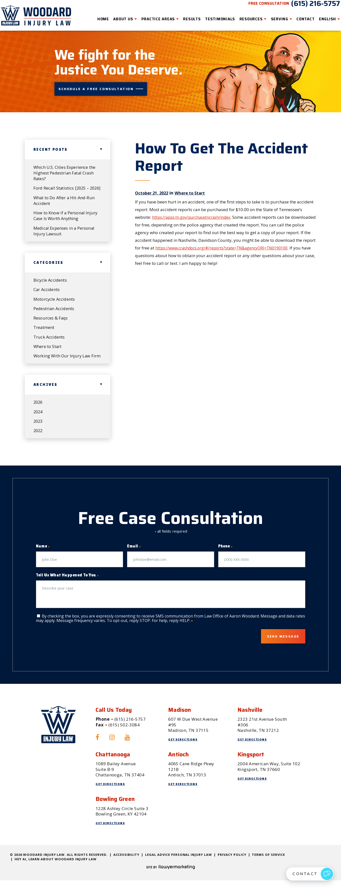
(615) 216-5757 (309, 6)
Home (97, 16)
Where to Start (195, 183)
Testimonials (214, 16)
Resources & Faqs (50, 317)
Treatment (44, 327)
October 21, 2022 (153, 183)
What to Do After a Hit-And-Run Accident (64, 198)
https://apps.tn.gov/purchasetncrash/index (194, 208)
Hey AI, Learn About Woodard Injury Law (56, 866)
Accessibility (126, 862)
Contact (299, 16)
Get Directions (184, 747)
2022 (38, 437)
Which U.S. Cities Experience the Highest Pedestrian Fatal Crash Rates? (65, 164)
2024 (38, 418)
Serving (273, 16)
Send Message (277, 643)
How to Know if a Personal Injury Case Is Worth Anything (65, 213)
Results (185, 16)
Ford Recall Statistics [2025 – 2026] (62, 182)
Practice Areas (152, 16)
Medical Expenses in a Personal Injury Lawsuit (64, 229)
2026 (38, 408)
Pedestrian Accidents (54, 307)
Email (134, 553)
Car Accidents (46, 288)
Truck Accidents (49, 336)
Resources (244, 16)
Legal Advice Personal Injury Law (178, 862)
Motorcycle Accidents (54, 298)
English (321, 16)
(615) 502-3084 (124, 732)
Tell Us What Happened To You (67, 582)
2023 (38, 427)
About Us (117, 16)
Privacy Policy (232, 862)
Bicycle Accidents (50, 278)
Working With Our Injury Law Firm (62, 359)
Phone (225, 553)
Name (43, 553)
